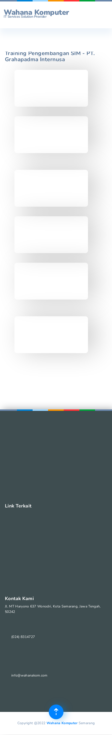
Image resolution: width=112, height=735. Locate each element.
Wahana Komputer (62, 723)
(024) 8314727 (23, 636)
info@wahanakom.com (29, 675)
